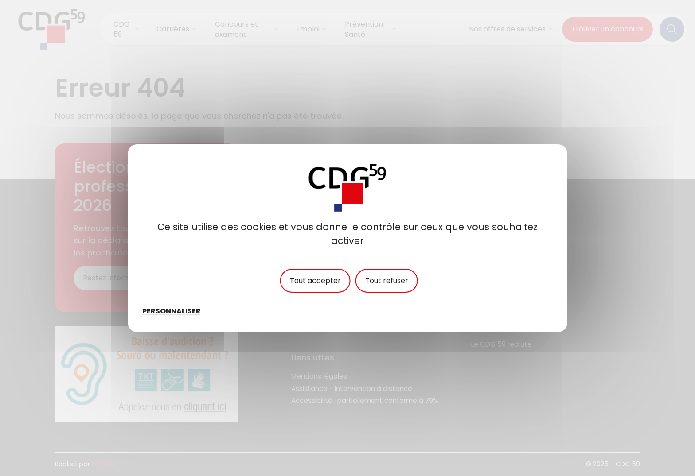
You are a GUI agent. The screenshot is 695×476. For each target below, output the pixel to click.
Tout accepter (315, 280)
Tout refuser (386, 280)
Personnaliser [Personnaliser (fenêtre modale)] (171, 310)
